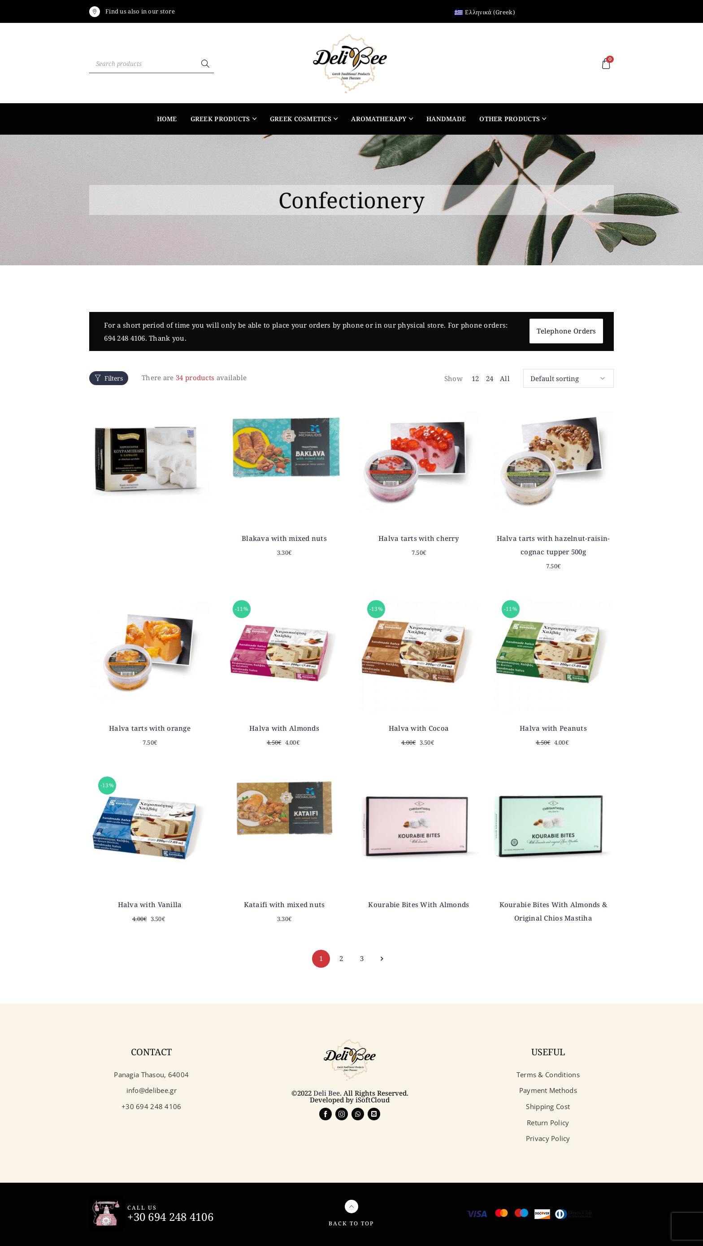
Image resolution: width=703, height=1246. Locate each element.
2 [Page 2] (341, 958)
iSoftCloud (373, 1099)
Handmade (446, 118)
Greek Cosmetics (300, 118)
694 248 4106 (124, 337)
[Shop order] (568, 378)
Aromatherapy (378, 118)
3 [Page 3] (362, 958)
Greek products (220, 118)
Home (167, 118)
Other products (509, 118)
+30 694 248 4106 (170, 1216)
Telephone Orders (566, 330)
